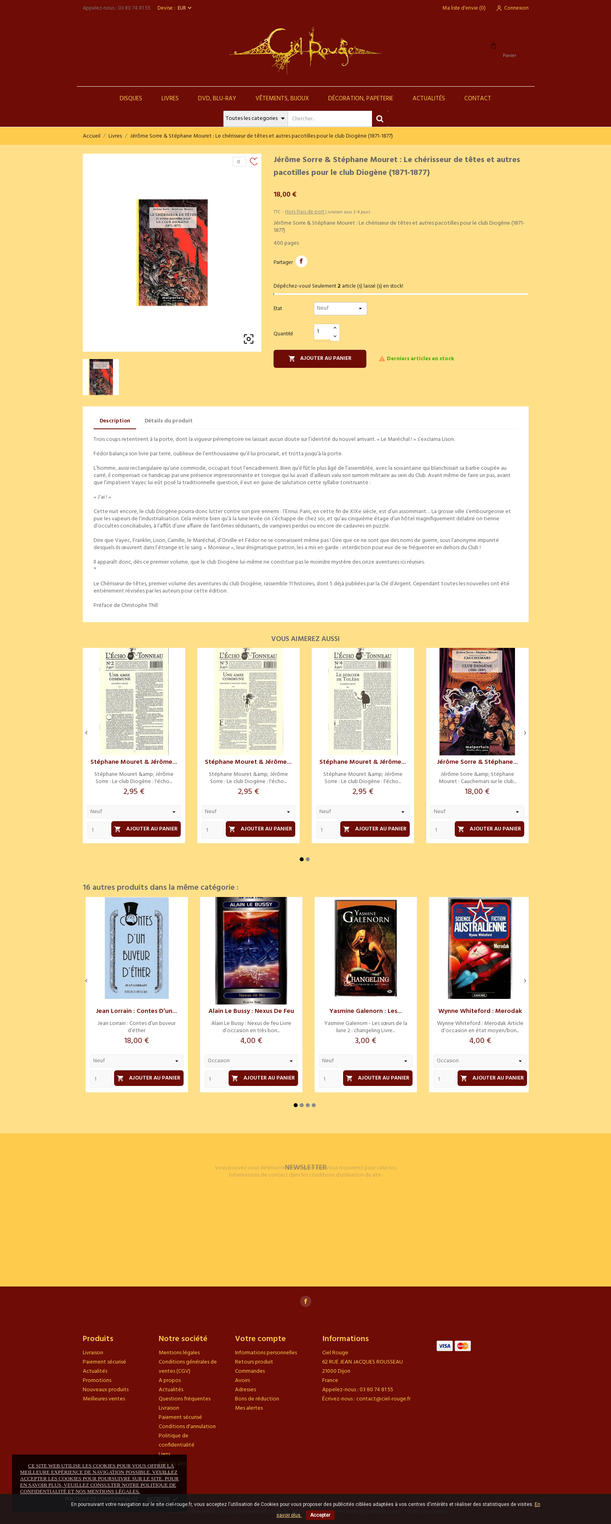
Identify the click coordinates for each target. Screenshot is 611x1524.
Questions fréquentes (184, 1399)
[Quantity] (98, 830)
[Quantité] (322, 332)
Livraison (93, 1353)
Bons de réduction (257, 1399)
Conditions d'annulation (187, 1426)
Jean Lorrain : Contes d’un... (136, 1011)
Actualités (429, 98)
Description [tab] (115, 421)
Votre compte (260, 1339)
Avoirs (242, 1380)
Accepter (320, 1515)
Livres (170, 98)
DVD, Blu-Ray (217, 98)
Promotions (97, 1380)
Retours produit (254, 1362)
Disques (131, 98)
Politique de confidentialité (176, 1440)
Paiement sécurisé (104, 1362)
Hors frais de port (305, 212)
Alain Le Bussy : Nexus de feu (251, 1011)
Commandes (250, 1371)
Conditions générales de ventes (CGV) (188, 1367)
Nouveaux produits (106, 1389)
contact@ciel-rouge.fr (383, 1399)
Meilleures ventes (104, 1399)
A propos (170, 1380)
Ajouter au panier (320, 358)
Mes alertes (249, 1408)
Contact (477, 98)
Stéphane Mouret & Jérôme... (133, 762)
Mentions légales (179, 1353)
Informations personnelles (266, 1353)
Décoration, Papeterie (360, 98)
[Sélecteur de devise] (185, 8)
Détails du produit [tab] (169, 421)
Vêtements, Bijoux (282, 98)
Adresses (245, 1389)
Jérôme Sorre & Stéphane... (477, 762)
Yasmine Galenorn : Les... (365, 1011)
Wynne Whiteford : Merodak (480, 1011)
